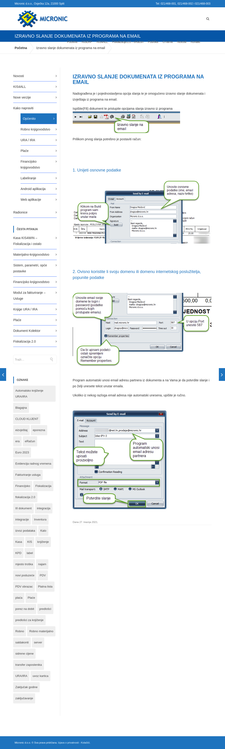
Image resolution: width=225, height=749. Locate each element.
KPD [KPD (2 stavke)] (18, 553)
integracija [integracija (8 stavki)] (43, 508)
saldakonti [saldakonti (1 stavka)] (22, 642)
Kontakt (195, 42)
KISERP (87, 42)
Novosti (181, 42)
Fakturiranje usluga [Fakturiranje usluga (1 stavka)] (28, 474)
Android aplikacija (33, 189)
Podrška (153, 42)
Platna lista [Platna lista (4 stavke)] (45, 586)
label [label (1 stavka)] (30, 553)
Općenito (29, 118)
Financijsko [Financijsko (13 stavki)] (22, 486)
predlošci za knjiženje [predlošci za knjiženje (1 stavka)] (29, 620)
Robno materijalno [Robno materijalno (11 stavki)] (41, 631)
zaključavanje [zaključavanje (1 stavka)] (24, 698)
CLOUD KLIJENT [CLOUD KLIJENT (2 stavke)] (26, 419)
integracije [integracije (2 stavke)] (22, 519)
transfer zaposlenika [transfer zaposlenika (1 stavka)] (28, 664)
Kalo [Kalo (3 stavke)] (43, 530)
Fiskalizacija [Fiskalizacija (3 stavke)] (43, 486)
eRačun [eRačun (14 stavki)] (30, 441)
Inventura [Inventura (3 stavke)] (40, 519)
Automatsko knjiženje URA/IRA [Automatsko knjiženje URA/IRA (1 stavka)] (29, 393)
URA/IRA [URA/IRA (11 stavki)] (21, 676)
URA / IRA (28, 140)
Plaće (24, 151)
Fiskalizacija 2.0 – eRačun (127, 42)
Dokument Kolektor (26, 331)
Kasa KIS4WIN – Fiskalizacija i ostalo (27, 241)
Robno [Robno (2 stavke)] (19, 631)
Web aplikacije (31, 199)
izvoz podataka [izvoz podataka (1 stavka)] (25, 530)
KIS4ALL (102, 42)
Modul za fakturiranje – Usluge (29, 295)
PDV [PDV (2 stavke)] (43, 575)
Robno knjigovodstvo (35, 129)
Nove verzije (22, 97)
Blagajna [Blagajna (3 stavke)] (21, 407)
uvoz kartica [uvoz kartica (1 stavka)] (40, 676)
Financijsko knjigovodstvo (30, 164)
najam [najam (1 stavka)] (42, 564)
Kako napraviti (23, 108)
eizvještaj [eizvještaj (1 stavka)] (21, 430)
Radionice (20, 212)
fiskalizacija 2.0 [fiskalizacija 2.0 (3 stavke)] (25, 497)
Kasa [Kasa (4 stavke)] (18, 542)
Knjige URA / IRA (25, 309)
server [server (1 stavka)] (38, 642)
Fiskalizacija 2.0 (24, 341)
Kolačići (85, 742)
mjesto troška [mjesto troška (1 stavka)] (24, 564)
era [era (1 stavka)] (17, 441)
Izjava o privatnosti (68, 742)
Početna (72, 42)
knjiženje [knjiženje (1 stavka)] (43, 542)
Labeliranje (28, 178)
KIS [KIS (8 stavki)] (29, 542)
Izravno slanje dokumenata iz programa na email (138, 79)
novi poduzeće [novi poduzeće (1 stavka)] (24, 575)
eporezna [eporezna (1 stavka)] (39, 430)
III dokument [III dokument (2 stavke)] (23, 508)
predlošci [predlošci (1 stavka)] (45, 609)
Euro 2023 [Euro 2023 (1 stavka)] (22, 452)
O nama (168, 42)
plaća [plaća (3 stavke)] (18, 597)
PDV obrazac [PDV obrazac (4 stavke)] (24, 586)
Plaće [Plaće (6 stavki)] (31, 597)
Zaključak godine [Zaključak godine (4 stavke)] (26, 687)
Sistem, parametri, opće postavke (30, 268)
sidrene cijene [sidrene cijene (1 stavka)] (24, 653)
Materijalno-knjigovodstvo (31, 254)
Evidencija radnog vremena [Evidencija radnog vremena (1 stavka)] (33, 463)
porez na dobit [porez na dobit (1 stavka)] (24, 609)
